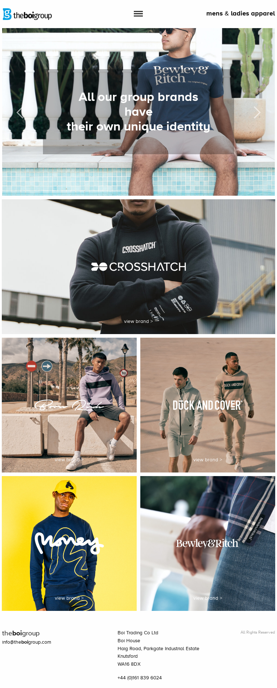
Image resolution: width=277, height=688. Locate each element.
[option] (138, 112)
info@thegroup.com (26, 642)
